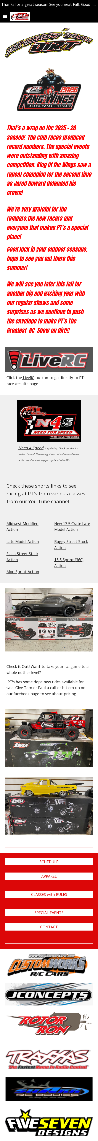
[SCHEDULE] (49, 862)
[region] (49, 5)
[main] (49, 229)
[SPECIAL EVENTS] (49, 912)
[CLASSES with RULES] (49, 894)
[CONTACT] (49, 927)
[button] (5, 16)
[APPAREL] (49, 876)
